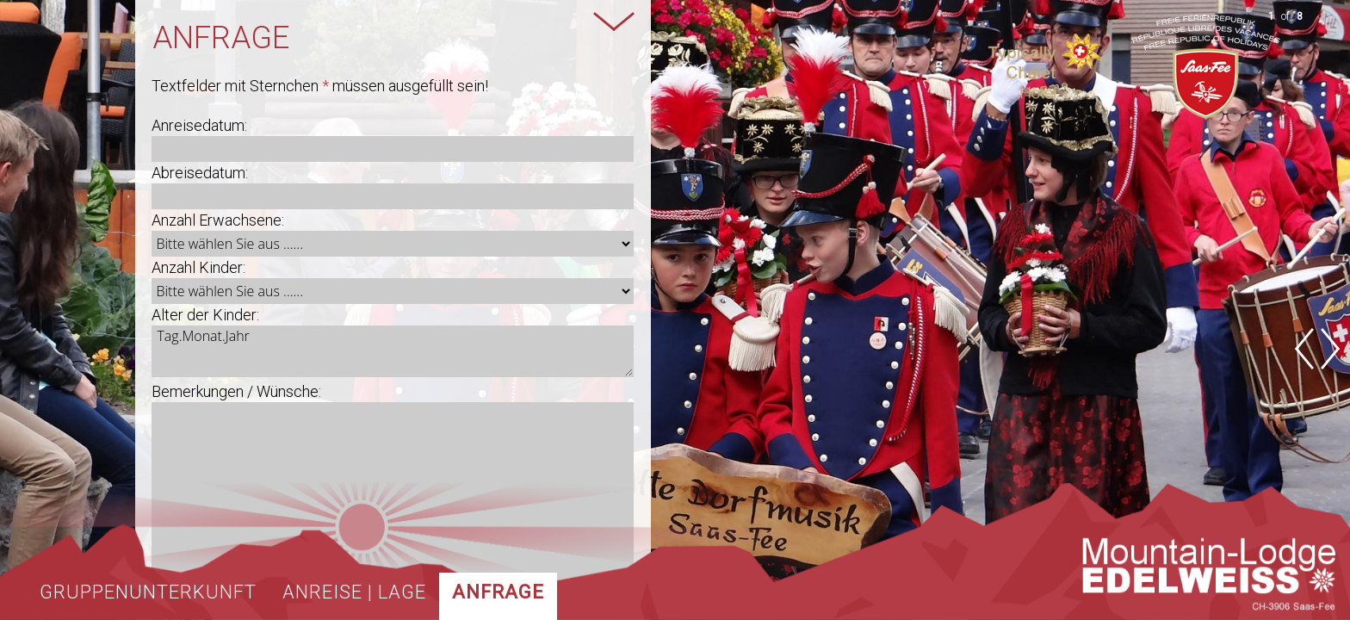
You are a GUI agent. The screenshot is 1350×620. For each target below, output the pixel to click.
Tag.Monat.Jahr (392, 351)
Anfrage (498, 592)
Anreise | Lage (354, 592)
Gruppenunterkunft (148, 592)
